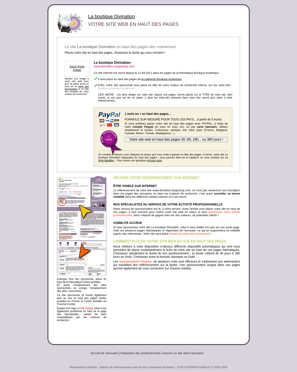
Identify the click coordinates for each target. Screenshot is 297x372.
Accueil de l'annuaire (104, 353)
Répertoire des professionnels (141, 353)
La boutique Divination (111, 16)
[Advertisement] (176, 305)
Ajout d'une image (77, 68)
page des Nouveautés (77, 87)
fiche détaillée (106, 160)
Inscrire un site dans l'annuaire (183, 353)
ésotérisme (128, 88)
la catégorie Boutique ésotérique (161, 79)
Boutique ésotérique (109, 88)
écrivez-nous (154, 160)
